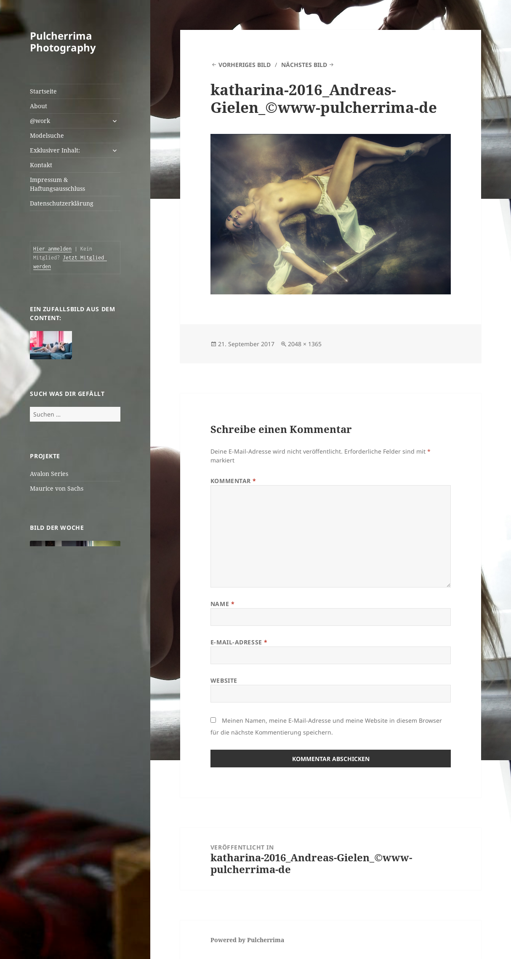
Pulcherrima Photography (63, 41)
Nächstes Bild (304, 65)
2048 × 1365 (305, 344)
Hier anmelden (52, 249)
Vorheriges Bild (244, 65)
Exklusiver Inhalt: (55, 150)
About (38, 106)
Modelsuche (47, 135)
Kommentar (233, 481)
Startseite (43, 91)
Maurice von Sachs (56, 488)
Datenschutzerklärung (61, 203)
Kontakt (41, 165)
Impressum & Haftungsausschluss (57, 184)
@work (40, 121)
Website (223, 680)
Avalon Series (49, 474)
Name (222, 604)
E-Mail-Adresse (239, 642)
